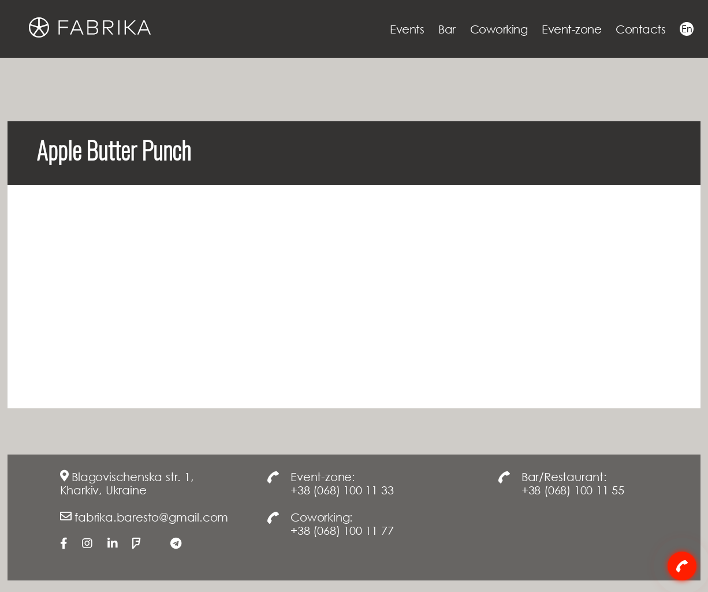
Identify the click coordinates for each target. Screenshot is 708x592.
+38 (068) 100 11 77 (341, 530)
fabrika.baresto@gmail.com (151, 517)
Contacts (640, 29)
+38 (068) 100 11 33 (341, 490)
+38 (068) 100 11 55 (572, 490)
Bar (447, 29)
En (686, 29)
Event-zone (571, 29)
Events (407, 29)
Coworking (499, 29)
